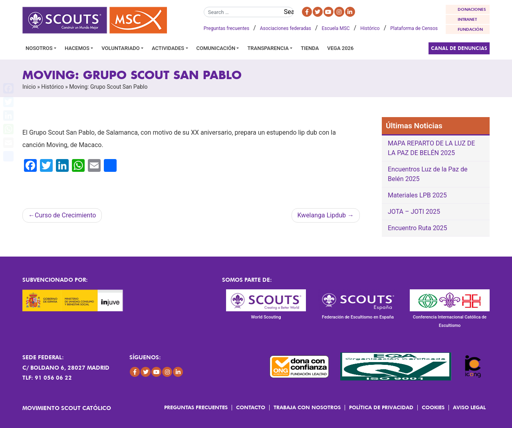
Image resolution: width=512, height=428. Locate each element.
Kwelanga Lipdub (322, 215)
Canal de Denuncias (459, 48)
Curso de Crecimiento (65, 215)
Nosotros (39, 48)
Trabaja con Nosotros (307, 407)
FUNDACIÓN (470, 29)
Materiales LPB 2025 (417, 195)
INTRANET (467, 19)
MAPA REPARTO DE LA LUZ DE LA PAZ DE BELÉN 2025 (431, 148)
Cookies (433, 407)
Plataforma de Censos (414, 28)
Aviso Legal (469, 407)
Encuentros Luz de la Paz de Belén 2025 (427, 174)
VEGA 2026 (340, 48)
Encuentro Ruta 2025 (417, 228)
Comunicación (216, 48)
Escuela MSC (336, 28)
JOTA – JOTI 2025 (414, 211)
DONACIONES (472, 9)
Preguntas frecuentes (226, 28)
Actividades (168, 48)
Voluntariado (120, 48)
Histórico (369, 28)
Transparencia (267, 48)
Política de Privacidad (381, 407)
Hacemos (77, 48)
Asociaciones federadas (285, 28)
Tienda (310, 48)
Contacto (250, 407)
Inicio (29, 87)
